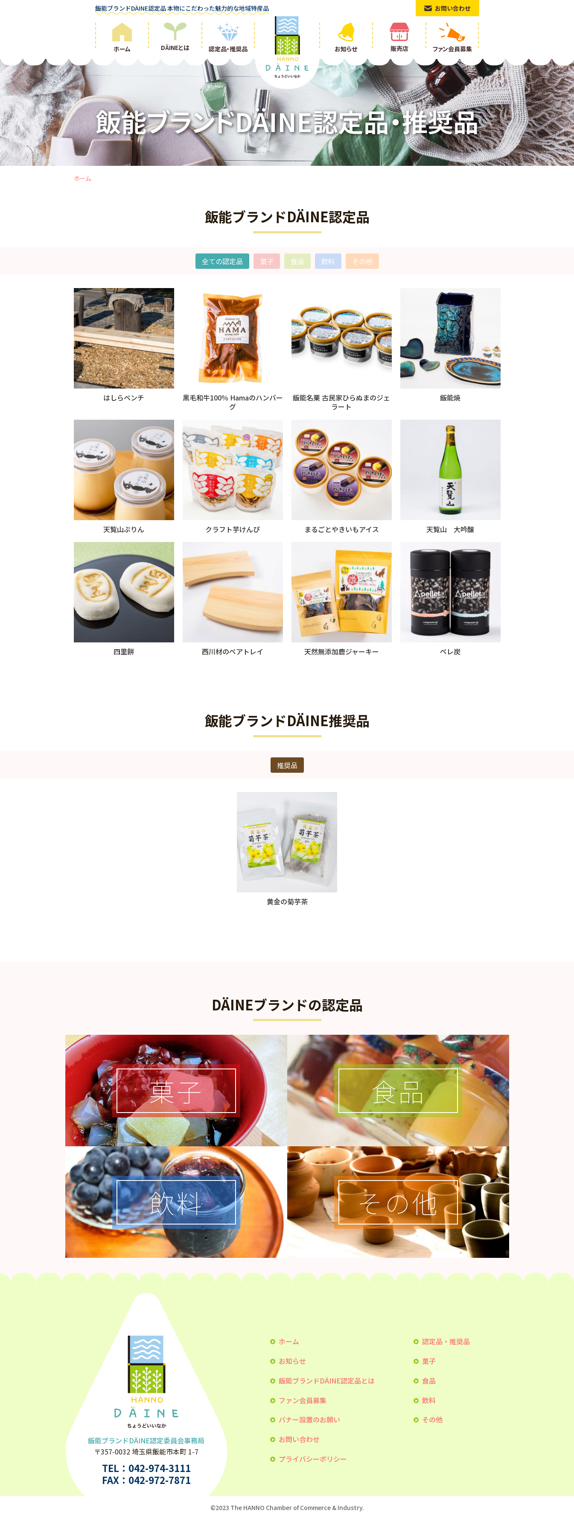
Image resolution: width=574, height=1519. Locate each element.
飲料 (328, 261)
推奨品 (287, 765)
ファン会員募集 (302, 1400)
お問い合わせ (299, 1439)
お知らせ (292, 1361)
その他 (362, 261)
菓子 (267, 261)
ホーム (82, 178)
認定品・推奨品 (446, 1341)
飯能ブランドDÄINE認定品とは (327, 1380)
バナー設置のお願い (309, 1419)
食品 (297, 261)
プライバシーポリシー (313, 1459)
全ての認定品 (222, 261)
